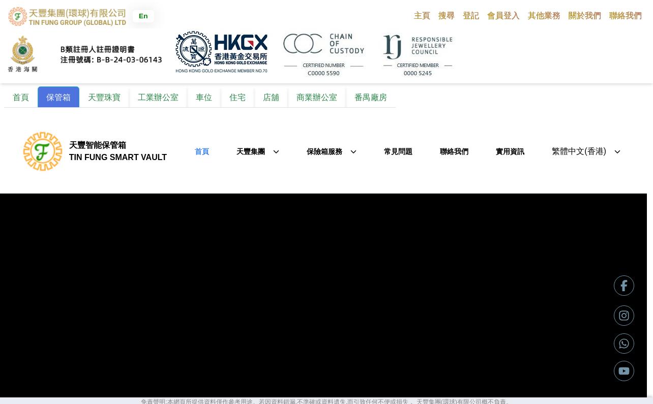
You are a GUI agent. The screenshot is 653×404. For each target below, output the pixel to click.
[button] (446, 15)
